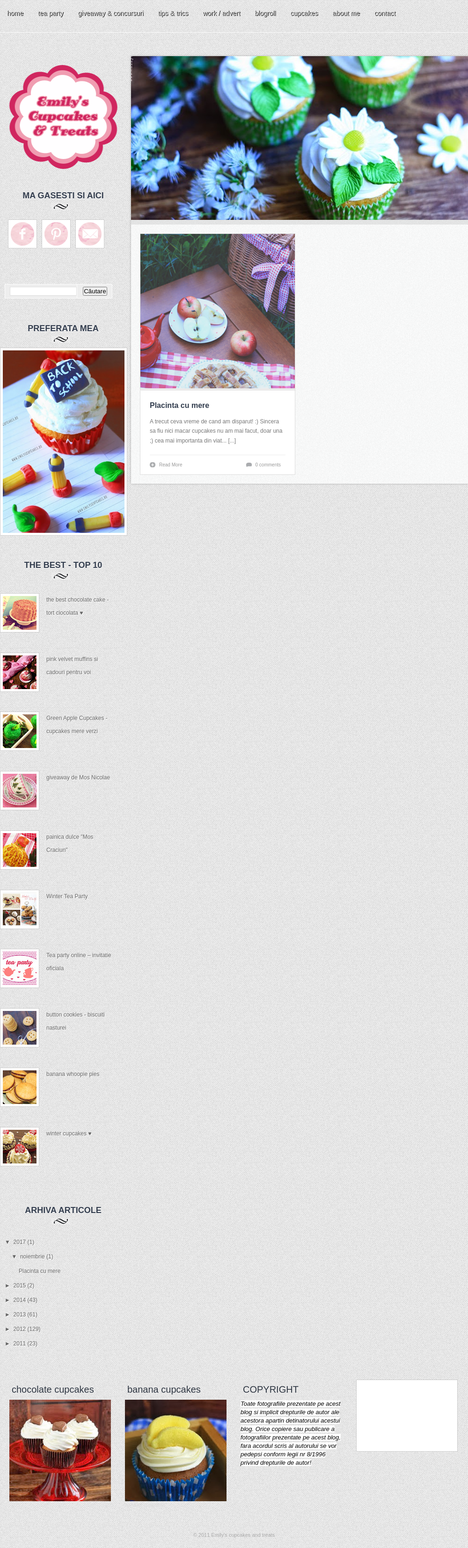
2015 (21, 1285)
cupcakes (304, 13)
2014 (21, 1300)
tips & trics (173, 13)
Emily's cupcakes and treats (243, 1535)
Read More (170, 464)
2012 (21, 1329)
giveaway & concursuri (111, 13)
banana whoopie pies (72, 1074)
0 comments (268, 464)
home (15, 13)
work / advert (221, 13)
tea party (50, 13)
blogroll (265, 13)
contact (384, 13)
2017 (21, 1242)
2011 (21, 1343)
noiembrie (33, 1256)
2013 (21, 1314)
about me (346, 13)
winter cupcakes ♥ (69, 1133)
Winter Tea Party (67, 896)
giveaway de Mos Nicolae (78, 777)
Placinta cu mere (39, 1271)
